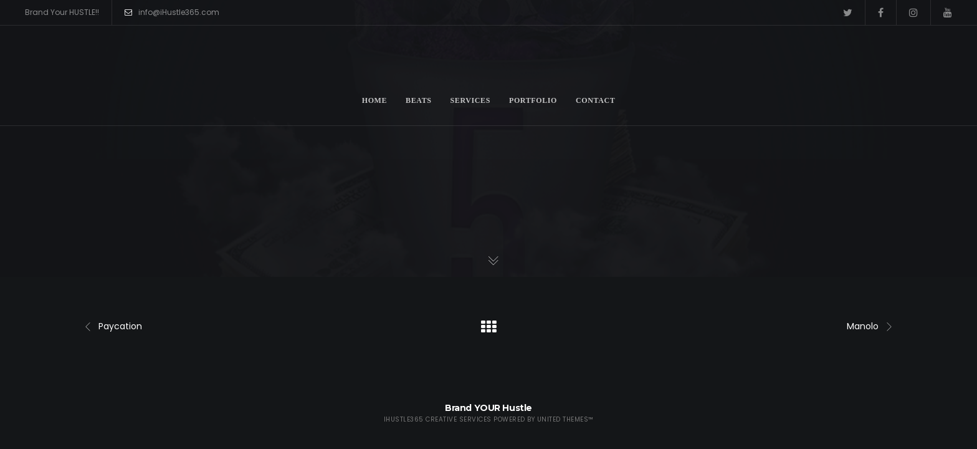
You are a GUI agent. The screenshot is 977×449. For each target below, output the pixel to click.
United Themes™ (565, 419)
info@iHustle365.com (172, 12)
